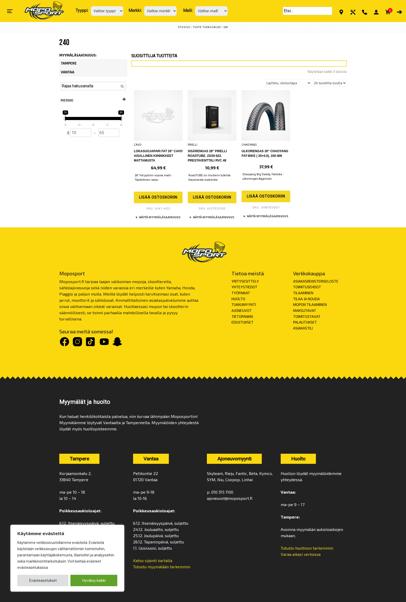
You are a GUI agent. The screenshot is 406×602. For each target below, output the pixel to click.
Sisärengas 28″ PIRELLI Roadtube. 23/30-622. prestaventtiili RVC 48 (207, 155)
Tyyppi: (82, 10)
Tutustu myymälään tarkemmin (161, 566)
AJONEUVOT (241, 310)
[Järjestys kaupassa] (288, 83)
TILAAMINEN (303, 293)
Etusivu (184, 27)
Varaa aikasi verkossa (301, 554)
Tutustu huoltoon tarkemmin (307, 547)
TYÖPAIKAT (240, 293)
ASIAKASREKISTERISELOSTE (315, 281)
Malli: (188, 10)
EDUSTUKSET (242, 322)
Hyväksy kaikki (94, 580)
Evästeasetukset (43, 580)
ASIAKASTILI (303, 328)
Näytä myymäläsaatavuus (159, 217)
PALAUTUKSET (305, 322)
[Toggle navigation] (10, 11)
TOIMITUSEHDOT (307, 287)
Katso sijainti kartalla (153, 560)
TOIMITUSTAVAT (307, 316)
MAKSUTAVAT (304, 310)
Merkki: (135, 10)
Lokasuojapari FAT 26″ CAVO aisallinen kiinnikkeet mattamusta (158, 155)
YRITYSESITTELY (245, 281)
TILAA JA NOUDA (306, 299)
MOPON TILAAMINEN (310, 304)
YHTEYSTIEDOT (244, 287)
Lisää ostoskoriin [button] (158, 197)
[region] (67, 558)
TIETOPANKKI (242, 316)
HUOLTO (238, 299)
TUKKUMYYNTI (243, 304)
